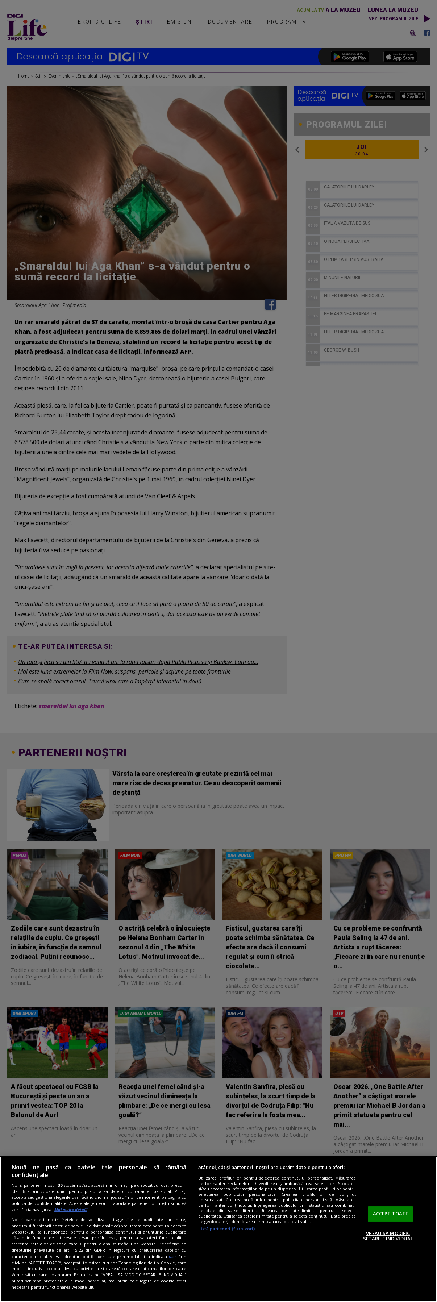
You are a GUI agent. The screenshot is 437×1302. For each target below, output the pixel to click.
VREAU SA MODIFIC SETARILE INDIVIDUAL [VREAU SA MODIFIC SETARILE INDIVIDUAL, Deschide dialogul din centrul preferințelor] (388, 1236)
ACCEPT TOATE (390, 1213)
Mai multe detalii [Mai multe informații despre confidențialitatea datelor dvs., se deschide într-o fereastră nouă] (70, 1209)
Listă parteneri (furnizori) (226, 1228)
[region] (218, 1229)
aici (172, 1256)
